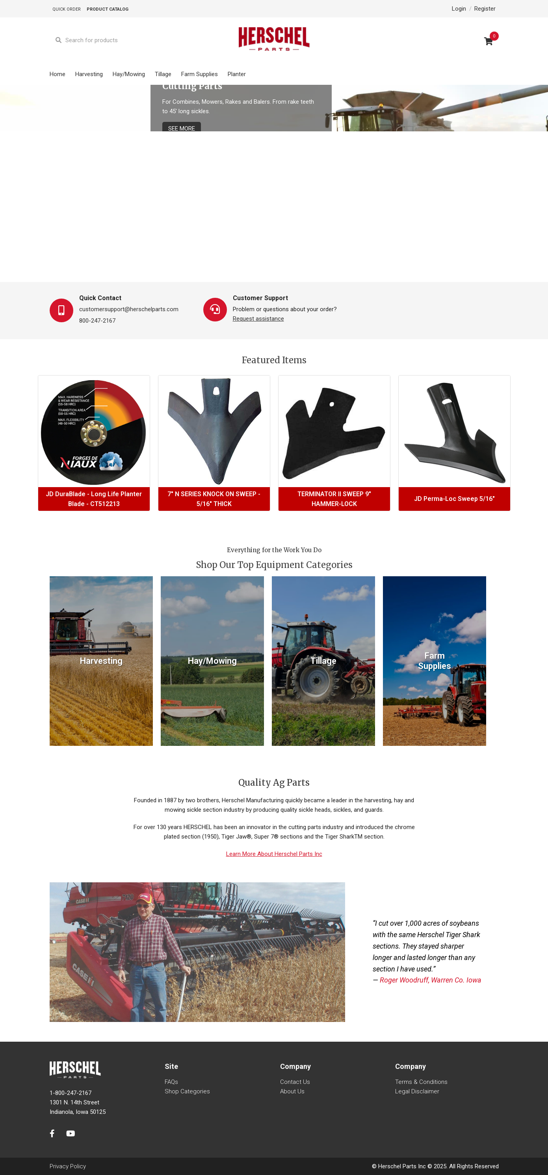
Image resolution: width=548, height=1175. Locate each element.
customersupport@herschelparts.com (128, 309)
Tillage (163, 74)
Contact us (295, 1081)
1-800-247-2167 (70, 1093)
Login (459, 8)
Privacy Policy (68, 1166)
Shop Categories (187, 1091)
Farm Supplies (199, 74)
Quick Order (66, 9)
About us (292, 1091)
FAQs (171, 1081)
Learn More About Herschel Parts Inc (274, 853)
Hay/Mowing (129, 74)
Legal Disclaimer (417, 1091)
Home (57, 74)
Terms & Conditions (421, 1081)
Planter (237, 74)
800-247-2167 (97, 320)
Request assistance (258, 318)
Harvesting (89, 74)
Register (485, 8)
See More (181, 128)
